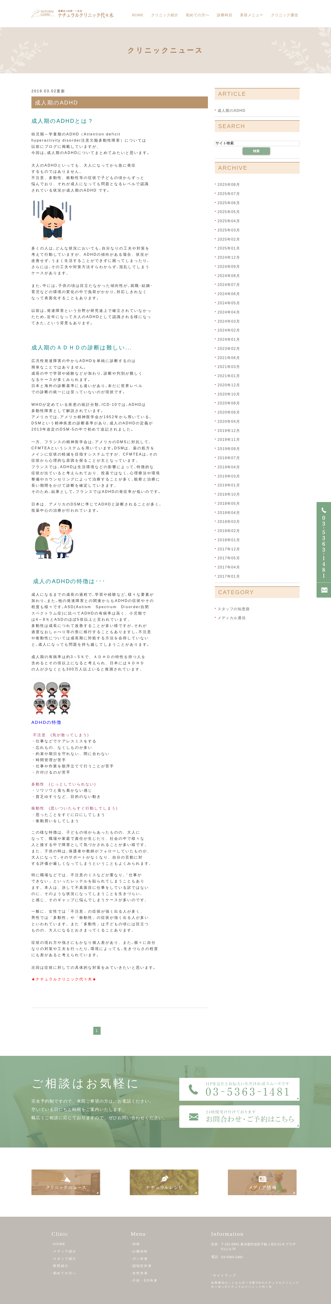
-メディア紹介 (64, 1251)
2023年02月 (229, 349)
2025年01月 (229, 248)
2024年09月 (229, 267)
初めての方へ (197, 15)
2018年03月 (229, 522)
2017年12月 (229, 549)
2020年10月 (229, 394)
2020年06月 (229, 412)
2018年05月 (229, 503)
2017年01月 (229, 576)
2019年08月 (229, 449)
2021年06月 (229, 358)
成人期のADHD (56, 102)
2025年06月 (229, 203)
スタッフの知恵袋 (234, 609)
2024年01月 (229, 339)
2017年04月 (229, 567)
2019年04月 (229, 467)
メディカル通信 (232, 618)
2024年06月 (229, 294)
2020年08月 (229, 403)
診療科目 (224, 15)
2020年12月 (229, 385)
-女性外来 (139, 1273)
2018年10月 (229, 494)
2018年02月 (229, 531)
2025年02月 (229, 239)
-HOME (59, 1244)
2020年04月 (229, 421)
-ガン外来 (139, 1258)
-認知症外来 (141, 1266)
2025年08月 (229, 185)
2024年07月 (229, 285)
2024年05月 (229, 303)
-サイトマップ (223, 1275)
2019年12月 (229, 430)
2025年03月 (229, 230)
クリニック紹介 (164, 15)
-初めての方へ (64, 1273)
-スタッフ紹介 (64, 1258)
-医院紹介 (60, 1266)
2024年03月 (229, 321)
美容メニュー (251, 15)
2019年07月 (229, 458)
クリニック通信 (284, 15)
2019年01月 (229, 485)
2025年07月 (229, 194)
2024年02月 (229, 330)
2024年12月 (229, 257)
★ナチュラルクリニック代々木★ (64, 979)
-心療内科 (139, 1251)
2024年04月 (229, 312)
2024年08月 (229, 275)
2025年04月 (229, 221)
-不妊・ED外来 (144, 1280)
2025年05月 (229, 212)
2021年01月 (229, 376)
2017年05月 (229, 558)
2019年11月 (229, 440)
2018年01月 (229, 540)
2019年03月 (229, 476)
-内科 (135, 1244)
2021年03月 (229, 367)
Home (137, 15)
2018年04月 (229, 512)
